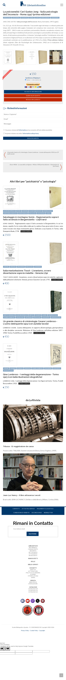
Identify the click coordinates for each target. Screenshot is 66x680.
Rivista (33, 580)
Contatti (16, 508)
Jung (37, 17)
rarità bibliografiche (10, 213)
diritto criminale (9, 315)
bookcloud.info (36, 633)
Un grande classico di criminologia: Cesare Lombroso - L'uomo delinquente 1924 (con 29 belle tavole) (33, 153)
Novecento (55, 17)
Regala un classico (33, 99)
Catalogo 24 (33, 589)
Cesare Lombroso (9, 317)
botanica (20, 368)
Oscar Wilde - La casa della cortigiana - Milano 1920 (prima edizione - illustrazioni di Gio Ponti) (34, 165)
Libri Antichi (33, 546)
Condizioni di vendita (21, 512)
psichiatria (16, 17)
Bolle (33, 561)
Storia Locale (33, 576)
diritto (31, 315)
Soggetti (33, 568)
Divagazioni (33, 584)
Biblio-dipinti (33, 564)
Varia (33, 577)
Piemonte (39, 211)
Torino (48, 213)
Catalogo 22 (33, 592)
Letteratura (33, 571)
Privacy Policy (25, 630)
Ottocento (33, 554)
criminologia (53, 315)
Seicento (33, 551)
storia (19, 211)
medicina (13, 266)
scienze (25, 211)
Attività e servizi (28, 508)
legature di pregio (9, 211)
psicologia (7, 17)
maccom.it (27, 633)
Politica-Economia (33, 573)
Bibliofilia (33, 582)
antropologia (55, 317)
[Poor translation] (7, 648)
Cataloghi (33, 587)
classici (31, 17)
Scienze (33, 574)
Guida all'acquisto (33, 95)
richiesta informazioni (33, 91)
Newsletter (48, 512)
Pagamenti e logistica (45, 508)
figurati (31, 211)
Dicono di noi (37, 512)
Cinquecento (33, 549)
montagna (41, 213)
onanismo (38, 266)
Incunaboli (33, 547)
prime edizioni (45, 17)
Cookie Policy (34, 630)
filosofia (24, 17)
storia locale (48, 211)
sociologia (20, 317)
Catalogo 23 (33, 590)
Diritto (33, 569)
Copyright (42, 630)
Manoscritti (33, 558)
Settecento (33, 552)
